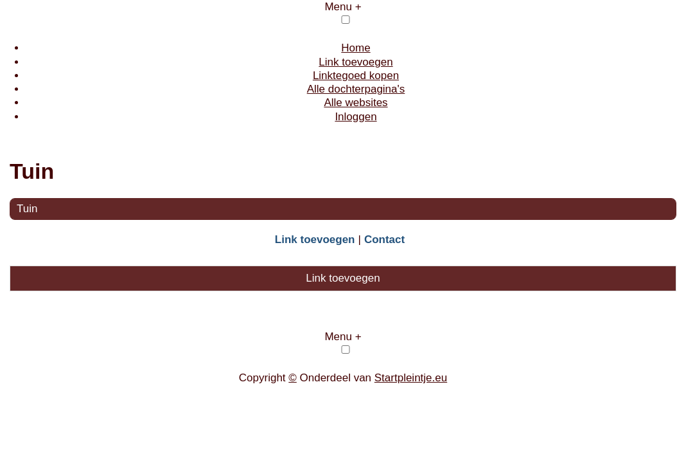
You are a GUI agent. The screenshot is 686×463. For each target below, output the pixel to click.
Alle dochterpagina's (356, 89)
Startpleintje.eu (410, 378)
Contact (384, 239)
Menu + (342, 7)
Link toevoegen (355, 62)
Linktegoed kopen (356, 75)
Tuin (27, 209)
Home (355, 48)
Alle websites (355, 102)
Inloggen (355, 117)
